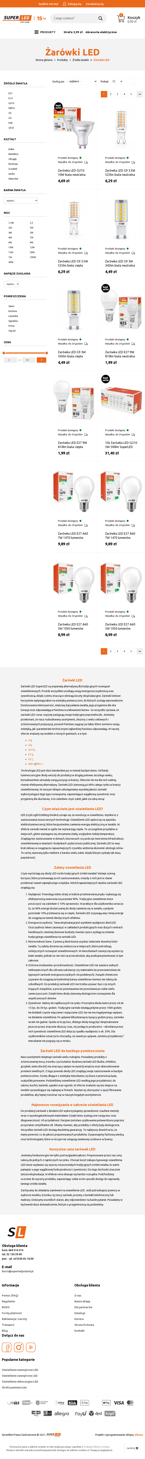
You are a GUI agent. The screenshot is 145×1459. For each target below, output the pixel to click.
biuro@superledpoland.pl (17, 1271)
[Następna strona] (140, 94)
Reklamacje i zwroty (14, 1319)
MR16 (31, 763)
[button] (41, 360)
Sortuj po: (58, 81)
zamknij (132, 1448)
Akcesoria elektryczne (101, 32)
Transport (8, 1324)
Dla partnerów (83, 1307)
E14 (30, 754)
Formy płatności (12, 1313)
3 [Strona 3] (117, 94)
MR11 (39, 763)
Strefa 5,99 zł (73, 32)
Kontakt (79, 1330)
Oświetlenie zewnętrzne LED (20, 1375)
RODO (6, 1307)
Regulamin (8, 1301)
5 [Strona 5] (131, 94)
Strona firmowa (84, 1324)
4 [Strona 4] (124, 94)
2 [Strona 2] (110, 94)
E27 (30, 759)
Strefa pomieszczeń (14, 1387)
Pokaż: (104, 81)
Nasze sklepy (82, 1301)
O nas (77, 1295)
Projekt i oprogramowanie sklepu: (119, 1434)
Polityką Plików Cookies (97, 1446)
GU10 (31, 749)
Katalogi (79, 1313)
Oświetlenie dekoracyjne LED (20, 1381)
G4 (30, 740)
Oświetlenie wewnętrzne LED (20, 1369)
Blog (5, 1330)
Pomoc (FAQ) (10, 1295)
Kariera (79, 1319)
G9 (30, 745)
